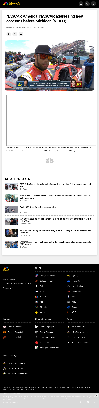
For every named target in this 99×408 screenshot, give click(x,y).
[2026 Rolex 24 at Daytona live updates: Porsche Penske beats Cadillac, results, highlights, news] (11, 198)
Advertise (15, 387)
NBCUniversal (15, 393)
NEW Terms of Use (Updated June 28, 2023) (76, 387)
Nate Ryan (23, 189)
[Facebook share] (8, 34)
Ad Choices (6, 387)
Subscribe (8, 289)
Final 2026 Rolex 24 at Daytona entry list (38, 207)
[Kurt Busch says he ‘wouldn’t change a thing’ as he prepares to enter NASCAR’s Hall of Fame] (11, 221)
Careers (21, 387)
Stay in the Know (9, 279)
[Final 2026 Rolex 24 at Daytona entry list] (11, 209)
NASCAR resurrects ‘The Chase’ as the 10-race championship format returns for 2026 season (56, 243)
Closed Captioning (31, 387)
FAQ (39, 387)
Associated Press (25, 224)
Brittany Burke (13, 27)
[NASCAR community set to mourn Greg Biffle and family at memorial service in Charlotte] (11, 233)
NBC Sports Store (47, 387)
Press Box (58, 387)
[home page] (12, 3)
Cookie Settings (30, 389)
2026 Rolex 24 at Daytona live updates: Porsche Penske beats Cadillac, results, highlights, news (55, 196)
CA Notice (20, 389)
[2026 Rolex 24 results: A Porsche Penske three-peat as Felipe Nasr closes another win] (11, 186)
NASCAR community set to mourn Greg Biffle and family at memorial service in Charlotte (55, 231)
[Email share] (21, 34)
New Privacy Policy (9, 389)
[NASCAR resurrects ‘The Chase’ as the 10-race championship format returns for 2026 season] (11, 244)
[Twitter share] (14, 34)
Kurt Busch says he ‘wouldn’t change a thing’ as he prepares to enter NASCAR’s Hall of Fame (55, 220)
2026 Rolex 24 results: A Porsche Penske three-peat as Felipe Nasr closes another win (57, 185)
